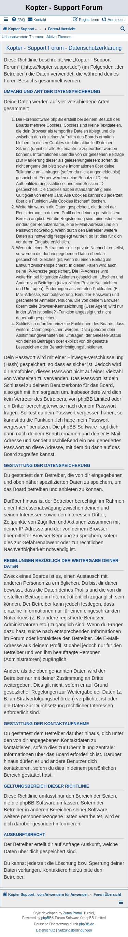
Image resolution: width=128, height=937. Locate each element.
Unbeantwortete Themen (22, 37)
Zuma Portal (72, 913)
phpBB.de (86, 924)
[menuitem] (18, 19)
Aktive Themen (58, 37)
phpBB (46, 918)
